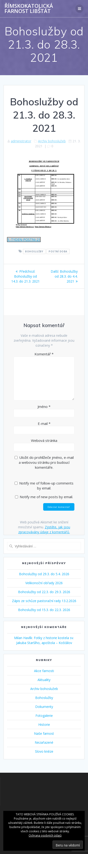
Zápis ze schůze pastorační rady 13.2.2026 (44, 601)
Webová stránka (44, 440)
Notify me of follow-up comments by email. (46, 485)
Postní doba (58, 251)
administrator (21, 141)
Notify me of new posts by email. (46, 496)
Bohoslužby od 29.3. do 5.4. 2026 (44, 574)
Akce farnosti (44, 671)
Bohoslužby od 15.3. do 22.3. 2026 (44, 610)
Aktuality (44, 679)
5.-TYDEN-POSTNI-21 (23, 239)
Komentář (44, 354)
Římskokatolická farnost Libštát (28, 8)
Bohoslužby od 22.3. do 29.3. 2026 (44, 592)
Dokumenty (44, 706)
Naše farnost (44, 733)
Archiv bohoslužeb (52, 141)
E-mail (44, 423)
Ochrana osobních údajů (45, 835)
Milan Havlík (23, 638)
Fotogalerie (44, 715)
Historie (44, 724)
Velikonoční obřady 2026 (44, 583)
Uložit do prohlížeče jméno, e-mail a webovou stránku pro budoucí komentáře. (46, 462)
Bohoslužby (34, 251)
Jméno (44, 406)
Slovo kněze (44, 751)
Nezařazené (44, 742)
